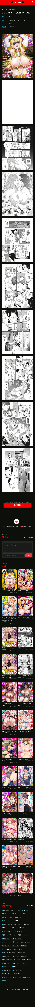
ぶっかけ (19, 949)
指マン (6, 967)
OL (17, 960)
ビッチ (17, 977)
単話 (6, 910)
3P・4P (20, 931)
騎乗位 (23, 928)
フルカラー (21, 921)
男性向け (19, 974)
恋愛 (24, 945)
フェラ (27, 914)
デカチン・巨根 (9, 952)
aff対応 (16, 910)
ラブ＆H (26, 924)
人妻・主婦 (8, 921)
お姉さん (7, 970)
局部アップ (7, 974)
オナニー (17, 967)
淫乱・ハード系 (9, 935)
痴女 (24, 956)
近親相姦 (22, 952)
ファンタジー (8, 931)
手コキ (24, 963)
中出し (19, 20)
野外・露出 (7, 949)
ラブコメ (7, 981)
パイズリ (25, 942)
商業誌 (13, 9)
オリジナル (17, 938)
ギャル (6, 963)
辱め (16, 945)
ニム (10, 17)
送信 (29, 555)
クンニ (6, 956)
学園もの (22, 935)
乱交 (16, 963)
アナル (6, 942)
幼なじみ (27, 960)
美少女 (10, 23)
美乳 (16, 942)
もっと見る (30, 906)
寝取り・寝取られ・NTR (11, 924)
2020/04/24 (12, 27)
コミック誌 (12, 20)
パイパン (18, 970)
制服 (14, 928)
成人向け (7, 977)
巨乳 (24, 20)
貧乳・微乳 (7, 960)
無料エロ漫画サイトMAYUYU (20, 990)
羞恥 (16, 956)
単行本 (6, 914)
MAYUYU (17, 2)
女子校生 (7, 917)
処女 (6, 928)
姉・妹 (6, 945)
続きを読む (17, 505)
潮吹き (6, 938)
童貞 (27, 977)
